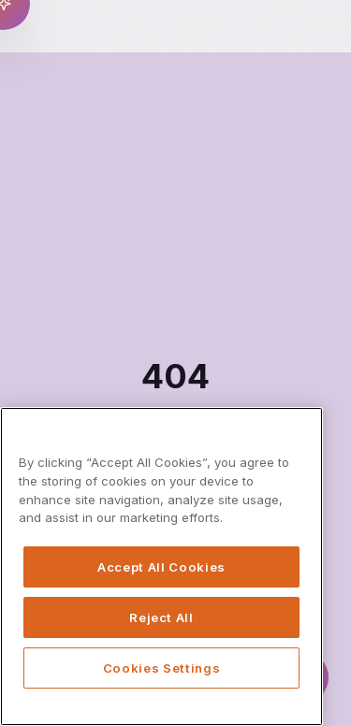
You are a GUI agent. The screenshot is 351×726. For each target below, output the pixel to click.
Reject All (161, 617)
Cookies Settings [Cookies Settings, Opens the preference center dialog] (162, 668)
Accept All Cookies (161, 566)
